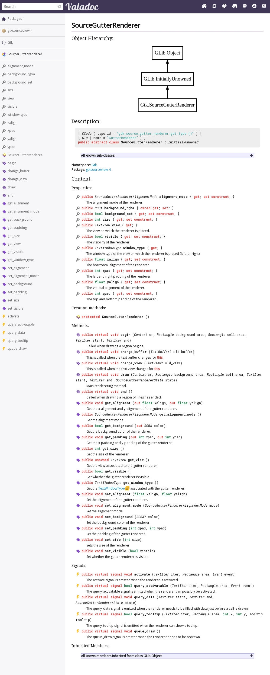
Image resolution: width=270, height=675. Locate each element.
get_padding (17, 227)
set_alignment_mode (23, 276)
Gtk (10, 42)
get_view (14, 243)
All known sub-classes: (98, 155)
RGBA (98, 208)
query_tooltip (18, 340)
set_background (20, 284)
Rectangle (165, 334)
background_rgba (21, 74)
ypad (11, 146)
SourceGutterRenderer (25, 155)
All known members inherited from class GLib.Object (121, 656)
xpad (11, 130)
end (11, 195)
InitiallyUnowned (183, 142)
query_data (16, 332)
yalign (12, 138)
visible (12, 106)
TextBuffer (160, 351)
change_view (17, 179)
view (11, 98)
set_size (13, 300)
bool (99, 213)
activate (13, 316)
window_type (18, 114)
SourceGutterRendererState (139, 380)
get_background (20, 219)
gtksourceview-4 (20, 30)
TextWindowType (108, 248)
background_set (20, 82)
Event (217, 574)
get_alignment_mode (24, 211)
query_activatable (21, 324)
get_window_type (21, 260)
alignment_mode (20, 66)
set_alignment (18, 268)
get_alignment (18, 203)
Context (140, 334)
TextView (102, 225)
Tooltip (256, 614)
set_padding (17, 292)
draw (11, 187)
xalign (12, 122)
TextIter (83, 340)
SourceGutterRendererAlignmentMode (126, 196)
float (100, 259)
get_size (14, 235)
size (11, 90)
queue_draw (17, 348)
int (97, 219)
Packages (15, 18)
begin (12, 163)
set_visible (15, 308)
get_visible (16, 251)
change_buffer (19, 171)
